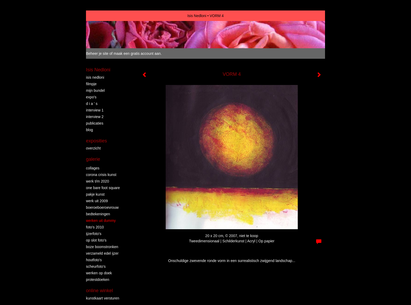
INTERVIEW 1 (95, 110)
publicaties (94, 123)
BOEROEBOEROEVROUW (102, 207)
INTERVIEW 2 (95, 117)
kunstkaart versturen (102, 298)
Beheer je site (97, 53)
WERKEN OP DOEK (99, 273)
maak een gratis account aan (137, 53)
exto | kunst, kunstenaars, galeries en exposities (101, 15)
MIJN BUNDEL (95, 90)
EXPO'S (91, 97)
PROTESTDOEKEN (97, 279)
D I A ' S (92, 103)
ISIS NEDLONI (95, 77)
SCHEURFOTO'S (96, 266)
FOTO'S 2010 (95, 227)
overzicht (93, 148)
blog (89, 130)
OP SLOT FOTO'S (96, 240)
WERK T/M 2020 (97, 181)
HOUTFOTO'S (94, 260)
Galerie (93, 159)
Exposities (96, 140)
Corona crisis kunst (101, 175)
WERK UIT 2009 (97, 201)
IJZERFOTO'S (93, 234)
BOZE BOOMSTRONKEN (102, 247)
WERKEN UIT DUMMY (101, 220)
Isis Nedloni (196, 16)
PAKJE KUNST (95, 194)
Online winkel (99, 290)
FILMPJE (91, 84)
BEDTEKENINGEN (98, 214)
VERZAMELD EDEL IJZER (102, 253)
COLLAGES (92, 168)
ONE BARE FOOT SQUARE (103, 188)
